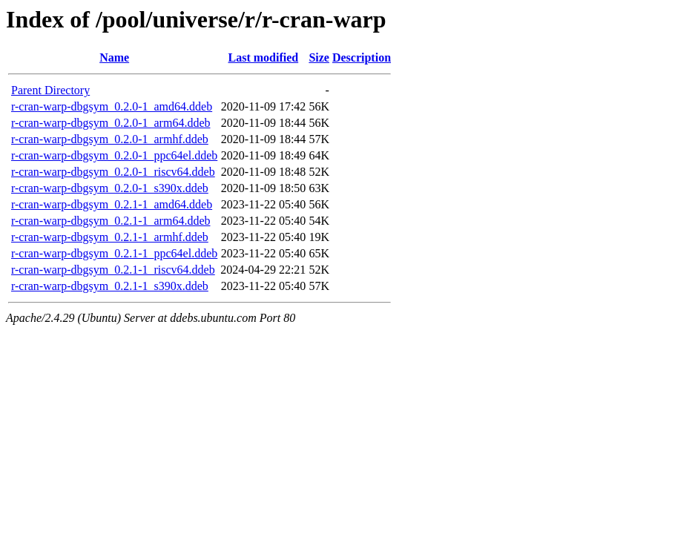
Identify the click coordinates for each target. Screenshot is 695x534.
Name (114, 57)
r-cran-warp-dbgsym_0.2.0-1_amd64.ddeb (111, 106)
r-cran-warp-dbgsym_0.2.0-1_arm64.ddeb (110, 122)
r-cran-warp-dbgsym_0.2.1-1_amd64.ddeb (111, 204)
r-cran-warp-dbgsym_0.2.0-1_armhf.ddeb (109, 139)
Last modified (263, 57)
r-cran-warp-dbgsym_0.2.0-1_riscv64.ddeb (113, 171)
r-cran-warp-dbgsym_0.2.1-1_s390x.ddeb (109, 286)
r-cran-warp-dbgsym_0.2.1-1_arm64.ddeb (110, 220)
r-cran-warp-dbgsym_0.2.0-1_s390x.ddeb (109, 188)
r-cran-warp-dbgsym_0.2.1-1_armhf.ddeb (109, 237)
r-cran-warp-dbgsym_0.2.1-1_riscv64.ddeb (113, 269)
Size (319, 57)
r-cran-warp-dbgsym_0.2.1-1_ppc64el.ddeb (114, 253)
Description (361, 57)
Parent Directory (50, 90)
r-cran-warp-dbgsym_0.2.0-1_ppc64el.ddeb (114, 155)
